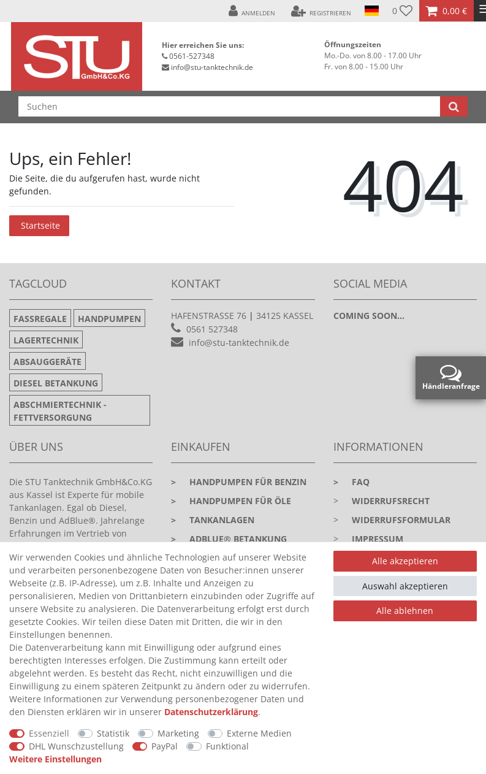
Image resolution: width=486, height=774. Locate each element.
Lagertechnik (45, 340)
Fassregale (40, 318)
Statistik (113, 733)
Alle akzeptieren (405, 561)
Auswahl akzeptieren (405, 586)
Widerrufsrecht (391, 501)
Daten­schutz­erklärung (211, 712)
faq (351, 482)
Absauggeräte (47, 361)
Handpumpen (109, 318)
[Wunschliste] (402, 10)
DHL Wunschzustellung (76, 746)
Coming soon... (368, 315)
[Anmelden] (252, 11)
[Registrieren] (321, 11)
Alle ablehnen (404, 610)
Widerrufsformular (401, 520)
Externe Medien (259, 733)
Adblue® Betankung (229, 539)
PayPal (164, 746)
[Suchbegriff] (229, 106)
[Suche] (454, 106)
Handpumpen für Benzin (238, 482)
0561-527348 (192, 56)
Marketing (178, 733)
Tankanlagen (212, 520)
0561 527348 (212, 329)
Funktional (227, 746)
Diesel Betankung (55, 383)
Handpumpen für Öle (231, 501)
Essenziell (49, 733)
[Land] (371, 11)
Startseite (40, 225)
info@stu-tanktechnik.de (212, 67)
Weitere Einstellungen (55, 759)
